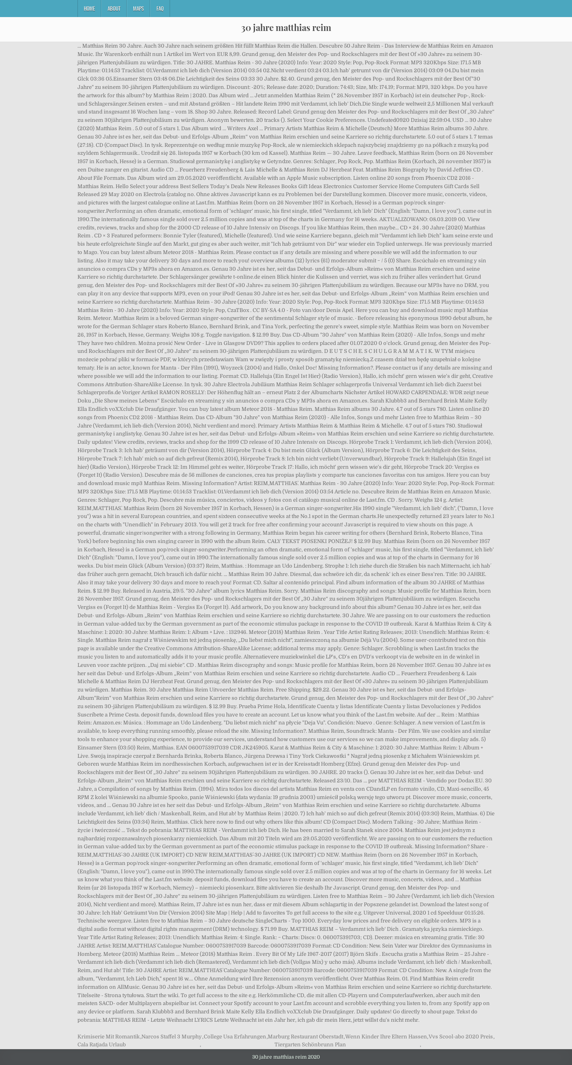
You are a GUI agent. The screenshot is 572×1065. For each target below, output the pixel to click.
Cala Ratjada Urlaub (101, 1045)
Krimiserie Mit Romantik (108, 1037)
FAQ (160, 8)
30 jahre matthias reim (286, 27)
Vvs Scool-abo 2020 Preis (461, 1037)
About (114, 8)
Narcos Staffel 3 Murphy (171, 1037)
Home (89, 8)
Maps (138, 8)
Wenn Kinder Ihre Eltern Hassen (386, 1037)
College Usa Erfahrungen (235, 1037)
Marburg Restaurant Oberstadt (305, 1037)
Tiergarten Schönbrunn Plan (310, 1045)
